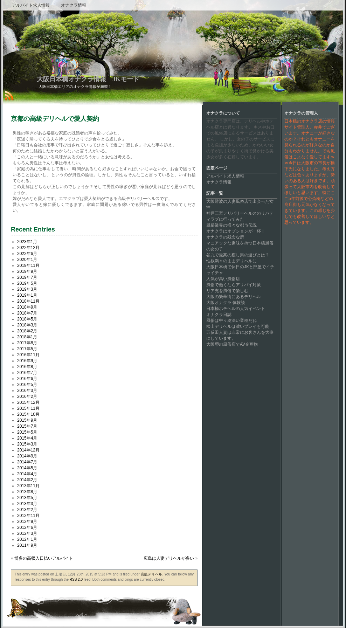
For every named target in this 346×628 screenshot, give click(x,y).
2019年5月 (27, 283)
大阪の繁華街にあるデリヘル (233, 296)
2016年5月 (27, 384)
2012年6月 (27, 527)
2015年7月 (27, 426)
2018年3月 (27, 325)
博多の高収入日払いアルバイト (43, 558)
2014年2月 (27, 479)
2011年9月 (27, 545)
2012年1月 (27, 539)
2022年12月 (28, 247)
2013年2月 (27, 509)
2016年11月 (28, 354)
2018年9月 (27, 307)
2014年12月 (28, 450)
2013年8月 (27, 491)
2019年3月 (27, 289)
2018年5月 (27, 319)
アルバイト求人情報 (31, 5)
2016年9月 (27, 360)
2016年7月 (27, 372)
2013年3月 (27, 503)
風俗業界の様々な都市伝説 (231, 225)
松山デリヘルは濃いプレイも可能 (237, 326)
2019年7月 (27, 277)
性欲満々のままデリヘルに (231, 260)
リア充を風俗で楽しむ (227, 290)
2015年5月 (27, 432)
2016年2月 (27, 396)
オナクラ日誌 (218, 314)
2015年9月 (27, 420)
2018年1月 (27, 336)
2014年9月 (27, 456)
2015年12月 (28, 402)
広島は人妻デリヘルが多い (169, 558)
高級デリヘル (151, 574)
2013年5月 (27, 497)
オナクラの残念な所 (225, 237)
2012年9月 (27, 521)
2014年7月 (27, 462)
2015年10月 (28, 414)
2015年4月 (27, 438)
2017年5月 (27, 348)
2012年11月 (28, 515)
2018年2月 (27, 331)
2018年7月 (27, 313)
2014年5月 (27, 467)
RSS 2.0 (76, 579)
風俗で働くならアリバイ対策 (233, 284)
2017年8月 (27, 342)
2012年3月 (27, 533)
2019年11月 (28, 265)
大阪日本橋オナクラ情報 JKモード (88, 79)
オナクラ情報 (73, 5)
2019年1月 (27, 295)
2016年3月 (27, 390)
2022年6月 (27, 253)
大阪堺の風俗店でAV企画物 (232, 344)
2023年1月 (27, 241)
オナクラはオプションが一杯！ (235, 231)
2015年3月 (27, 444)
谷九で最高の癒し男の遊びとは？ (237, 255)
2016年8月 (27, 366)
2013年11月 (28, 485)
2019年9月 (27, 271)
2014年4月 (27, 473)
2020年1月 (27, 259)
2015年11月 (28, 408)
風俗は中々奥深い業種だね (231, 320)
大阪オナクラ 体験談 (225, 302)
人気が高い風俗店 (223, 278)
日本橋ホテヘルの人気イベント (235, 308)
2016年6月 (27, 378)
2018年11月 (28, 301)
